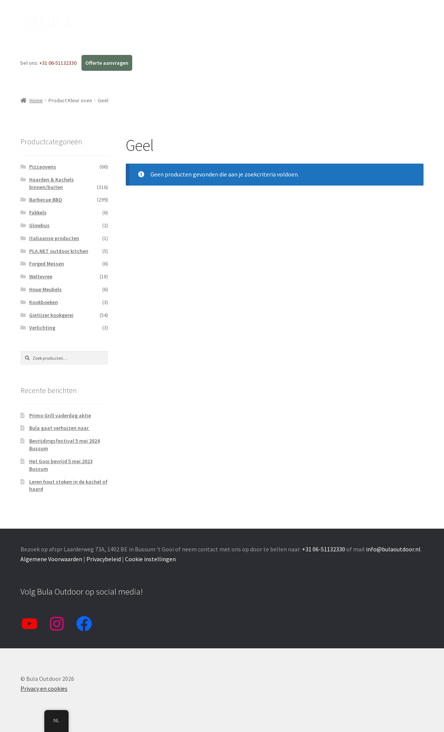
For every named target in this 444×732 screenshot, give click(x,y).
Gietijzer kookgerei (51, 315)
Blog (134, 30)
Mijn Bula (234, 30)
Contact (198, 30)
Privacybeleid (103, 559)
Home (36, 100)
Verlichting (42, 327)
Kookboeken (43, 302)
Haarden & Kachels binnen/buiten (51, 183)
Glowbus (39, 225)
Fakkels (38, 212)
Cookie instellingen (150, 559)
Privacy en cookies (43, 688)
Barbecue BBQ (45, 199)
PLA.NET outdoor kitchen (58, 251)
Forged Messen (46, 263)
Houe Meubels (45, 289)
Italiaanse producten (54, 238)
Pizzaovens (42, 166)
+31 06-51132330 (58, 62)
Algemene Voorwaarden (51, 559)
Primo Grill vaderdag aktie (60, 415)
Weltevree (40, 276)
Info (159, 30)
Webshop (103, 30)
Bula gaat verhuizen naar (59, 428)
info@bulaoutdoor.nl (393, 549)
